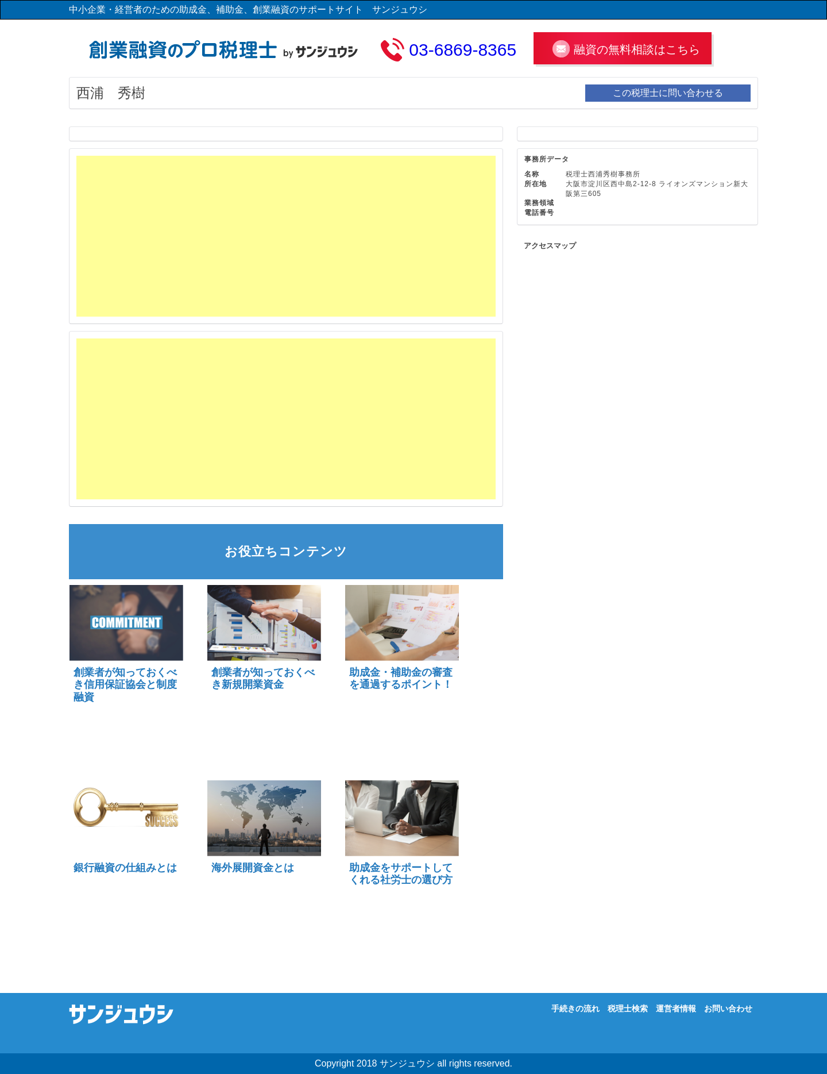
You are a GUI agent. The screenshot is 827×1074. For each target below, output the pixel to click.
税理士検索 (628, 1008)
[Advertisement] (286, 236)
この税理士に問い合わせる (668, 93)
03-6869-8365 (462, 49)
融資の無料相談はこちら (637, 49)
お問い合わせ (728, 1008)
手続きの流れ (575, 1008)
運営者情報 (676, 1008)
